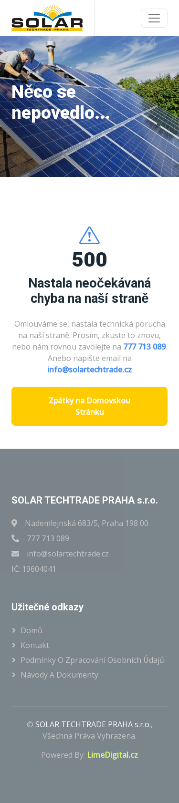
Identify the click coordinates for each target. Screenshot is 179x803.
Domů (31, 630)
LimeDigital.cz (112, 755)
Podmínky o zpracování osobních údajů (92, 660)
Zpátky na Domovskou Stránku (89, 406)
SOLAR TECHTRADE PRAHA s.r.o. (93, 724)
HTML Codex (113, 766)
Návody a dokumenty (59, 674)
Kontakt (35, 645)
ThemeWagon (117, 777)
